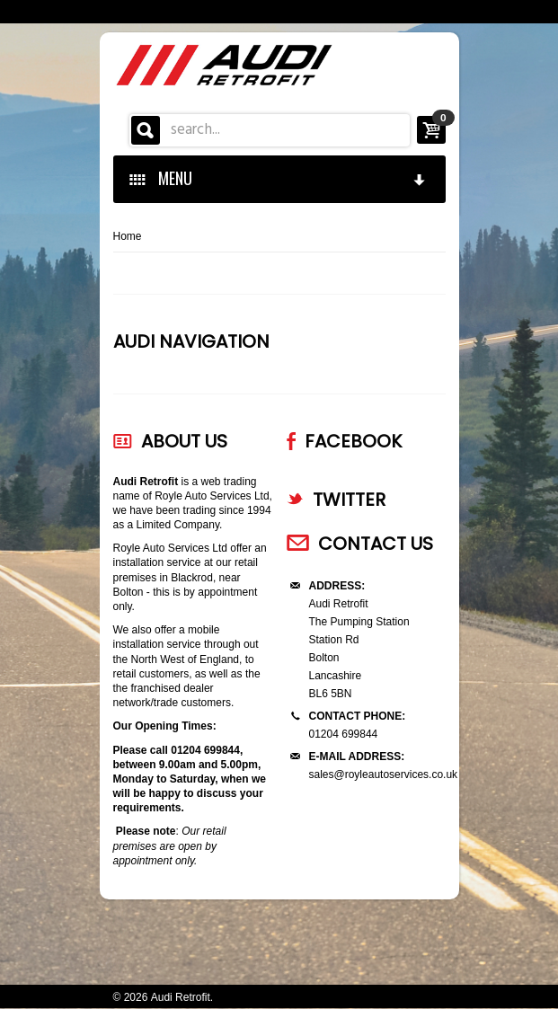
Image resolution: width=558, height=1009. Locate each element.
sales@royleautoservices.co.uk (383, 774)
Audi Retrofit (180, 997)
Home (127, 236)
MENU (278, 178)
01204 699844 (343, 734)
